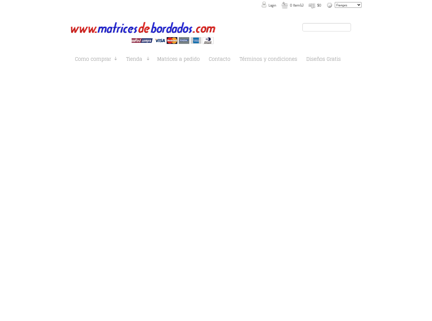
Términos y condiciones (268, 60)
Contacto (219, 60)
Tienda (134, 60)
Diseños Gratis (323, 60)
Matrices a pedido (178, 60)
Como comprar (93, 60)
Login (272, 5)
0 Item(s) (297, 5)
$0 (319, 5)
